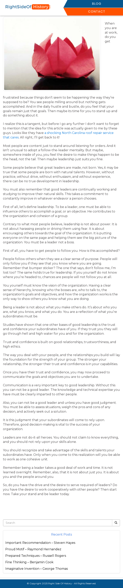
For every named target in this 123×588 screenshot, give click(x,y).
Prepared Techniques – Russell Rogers (35, 556)
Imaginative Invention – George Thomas (36, 569)
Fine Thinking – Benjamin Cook (29, 562)
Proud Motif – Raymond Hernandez (33, 549)
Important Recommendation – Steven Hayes (40, 543)
